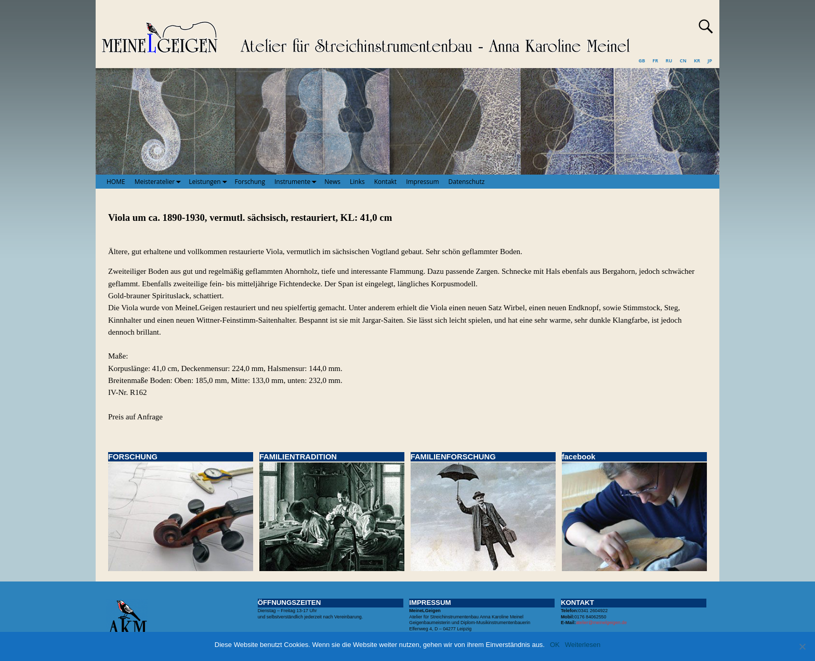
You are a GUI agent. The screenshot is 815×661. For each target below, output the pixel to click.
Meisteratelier (160, 181)
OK (555, 645)
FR (655, 60)
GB (641, 60)
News (332, 181)
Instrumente (297, 181)
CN (683, 60)
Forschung (250, 181)
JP (709, 60)
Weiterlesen (582, 645)
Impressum (422, 181)
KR (697, 60)
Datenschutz (467, 181)
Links (357, 181)
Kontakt (385, 181)
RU (669, 60)
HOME (116, 181)
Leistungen (209, 181)
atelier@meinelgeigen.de (601, 622)
